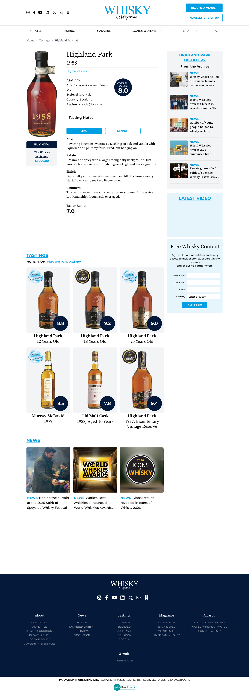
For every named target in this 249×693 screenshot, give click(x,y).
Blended (124, 626)
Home (30, 40)
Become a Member (204, 7)
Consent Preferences (39, 643)
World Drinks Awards (209, 622)
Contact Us (39, 622)
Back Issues (166, 626)
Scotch (124, 639)
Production (82, 635)
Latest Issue (166, 622)
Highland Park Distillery (53, 261)
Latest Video (195, 198)
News (32, 498)
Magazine (104, 30)
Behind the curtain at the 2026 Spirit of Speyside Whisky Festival (48, 503)
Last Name (179, 282)
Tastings (69, 30)
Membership (166, 631)
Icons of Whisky (209, 631)
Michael (123, 131)
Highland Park (76, 71)
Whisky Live (124, 660)
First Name (179, 275)
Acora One (182, 679)
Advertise (39, 626)
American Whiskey (166, 635)
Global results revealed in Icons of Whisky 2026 (137, 503)
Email (182, 289)
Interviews (82, 631)
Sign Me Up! (195, 305)
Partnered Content (82, 626)
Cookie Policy (40, 639)
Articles (36, 30)
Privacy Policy (39, 635)
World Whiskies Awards (209, 626)
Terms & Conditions (40, 631)
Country (180, 296)
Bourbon (124, 635)
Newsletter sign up (204, 17)
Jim (84, 131)
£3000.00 (42, 161)
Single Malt (124, 631)
